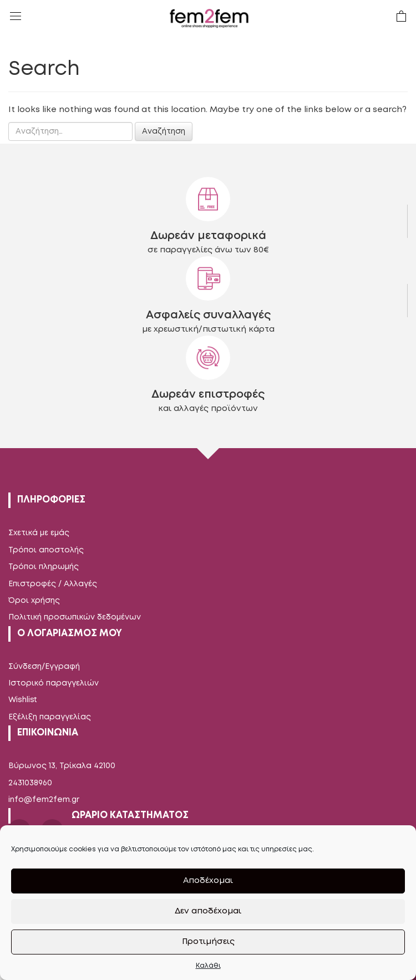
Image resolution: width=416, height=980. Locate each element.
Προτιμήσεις (208, 942)
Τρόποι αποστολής (46, 550)
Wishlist (22, 700)
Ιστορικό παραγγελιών (53, 683)
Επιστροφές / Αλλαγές (52, 584)
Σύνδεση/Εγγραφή (44, 666)
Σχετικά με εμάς (38, 533)
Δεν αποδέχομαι (208, 911)
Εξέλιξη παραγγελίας (49, 717)
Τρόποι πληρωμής (43, 566)
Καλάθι (208, 966)
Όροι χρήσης (34, 600)
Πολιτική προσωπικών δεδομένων (74, 617)
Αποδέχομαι (208, 881)
